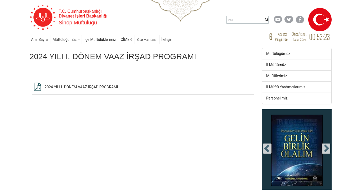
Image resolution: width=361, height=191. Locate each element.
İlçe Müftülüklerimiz (99, 39)
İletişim (167, 39)
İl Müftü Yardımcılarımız (285, 87)
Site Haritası (146, 39)
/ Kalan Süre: (299, 37)
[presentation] (267, 149)
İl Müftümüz (276, 65)
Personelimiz (277, 98)
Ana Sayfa (39, 39)
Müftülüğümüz (64, 39)
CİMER (126, 39)
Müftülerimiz (276, 76)
